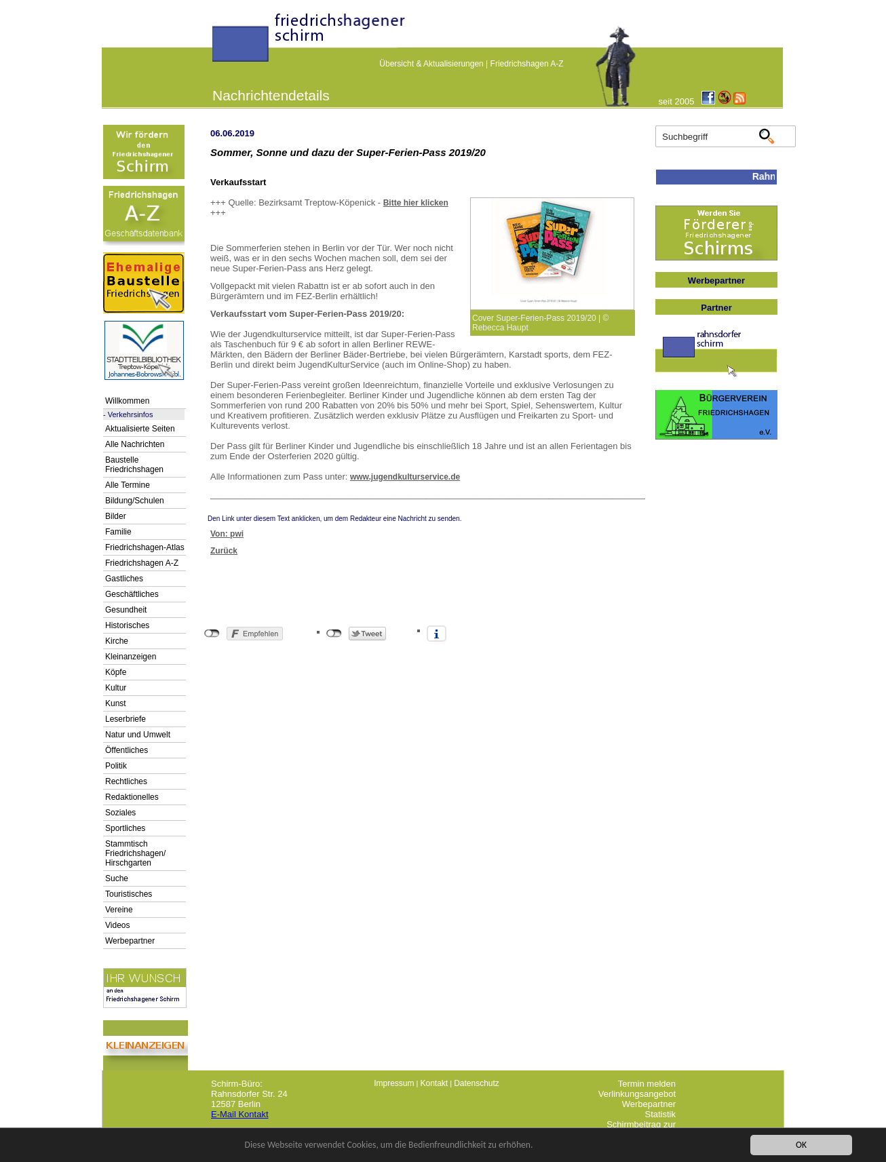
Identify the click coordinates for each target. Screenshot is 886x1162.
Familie (118, 532)
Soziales (120, 812)
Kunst (115, 703)
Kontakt (434, 1083)
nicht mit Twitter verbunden (334, 634)
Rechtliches (126, 781)
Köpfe (115, 672)
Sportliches (125, 828)
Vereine (119, 909)
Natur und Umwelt (137, 734)
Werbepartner (130, 941)
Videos (117, 925)
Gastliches (124, 578)
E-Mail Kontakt (240, 1114)
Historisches (127, 625)
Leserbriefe (125, 719)
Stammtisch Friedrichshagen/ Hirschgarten (135, 853)
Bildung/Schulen (134, 500)
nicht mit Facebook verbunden (212, 634)
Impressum (394, 1083)
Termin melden (647, 1084)
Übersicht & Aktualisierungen (431, 64)
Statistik (660, 1114)
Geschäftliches (132, 594)
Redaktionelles (132, 797)
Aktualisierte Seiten (140, 428)
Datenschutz (476, 1083)
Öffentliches (126, 750)
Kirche (116, 641)
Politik (116, 766)
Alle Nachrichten (134, 444)
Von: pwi (227, 534)
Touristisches (128, 894)
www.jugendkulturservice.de (405, 477)
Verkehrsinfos (130, 414)
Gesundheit (126, 610)
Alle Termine (127, 485)
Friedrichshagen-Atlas (145, 547)
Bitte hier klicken (415, 203)
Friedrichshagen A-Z (527, 64)
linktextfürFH (220, 42)
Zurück (223, 551)
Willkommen (127, 401)
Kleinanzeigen (130, 656)
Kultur (115, 688)
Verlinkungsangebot (637, 1094)
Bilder (115, 516)
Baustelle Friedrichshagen (134, 464)
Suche (116, 878)
